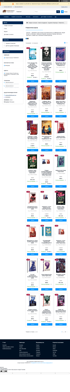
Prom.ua (41, 361)
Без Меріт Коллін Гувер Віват (60, 275)
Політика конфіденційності (47, 362)
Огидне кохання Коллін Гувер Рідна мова (32, 310)
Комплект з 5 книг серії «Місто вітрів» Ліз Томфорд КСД (32, 137)
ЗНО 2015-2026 (22, 348)
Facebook (55, 350)
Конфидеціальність (7, 348)
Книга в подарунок (42, 22)
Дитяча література (23, 352)
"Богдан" (38, 350)
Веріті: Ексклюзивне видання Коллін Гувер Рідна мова (46, 311)
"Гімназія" (38, 352)
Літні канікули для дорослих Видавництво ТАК (46, 137)
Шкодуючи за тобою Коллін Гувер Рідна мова (32, 241)
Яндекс (54, 346)
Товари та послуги (16, 16)
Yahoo (54, 348)
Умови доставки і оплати (8, 346)
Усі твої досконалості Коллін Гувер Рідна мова (32, 276)
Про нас (28, 16)
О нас (5, 28)
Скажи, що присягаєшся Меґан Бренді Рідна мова (61, 310)
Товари (20, 346)
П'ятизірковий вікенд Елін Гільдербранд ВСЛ (47, 241)
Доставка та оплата (46, 16)
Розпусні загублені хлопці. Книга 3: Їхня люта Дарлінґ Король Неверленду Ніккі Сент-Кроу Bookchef (46, 66)
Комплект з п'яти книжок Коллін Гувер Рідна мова (46, 207)
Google (54, 345)
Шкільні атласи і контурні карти (26, 355)
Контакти (35, 16)
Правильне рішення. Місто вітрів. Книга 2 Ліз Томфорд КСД (32, 103)
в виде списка (66, 43)
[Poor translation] (5, 371)
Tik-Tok (54, 352)
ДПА (20, 350)
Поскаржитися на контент (36, 362)
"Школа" (38, 355)
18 (65, 331)
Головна (6, 16)
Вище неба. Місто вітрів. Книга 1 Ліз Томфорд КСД (60, 102)
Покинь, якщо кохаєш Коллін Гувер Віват (60, 207)
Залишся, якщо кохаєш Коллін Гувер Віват (32, 171)
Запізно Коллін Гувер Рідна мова (60, 137)
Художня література (53, 22)
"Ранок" (37, 345)
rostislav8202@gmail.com (10, 95)
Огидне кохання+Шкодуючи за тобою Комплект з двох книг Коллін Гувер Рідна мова (46, 173)
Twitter (54, 353)
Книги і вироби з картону (24, 353)
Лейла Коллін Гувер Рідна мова (61, 171)
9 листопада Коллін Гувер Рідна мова (47, 275)
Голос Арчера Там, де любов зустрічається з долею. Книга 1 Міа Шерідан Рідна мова (32, 65)
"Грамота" (38, 353)
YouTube (54, 355)
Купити (32, 81)
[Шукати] (58, 11)
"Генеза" (38, 346)
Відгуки (5, 31)
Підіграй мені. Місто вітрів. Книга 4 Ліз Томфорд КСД (60, 64)
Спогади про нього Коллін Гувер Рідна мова (32, 207)
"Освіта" (38, 348)
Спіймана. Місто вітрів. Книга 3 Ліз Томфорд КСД (46, 102)
